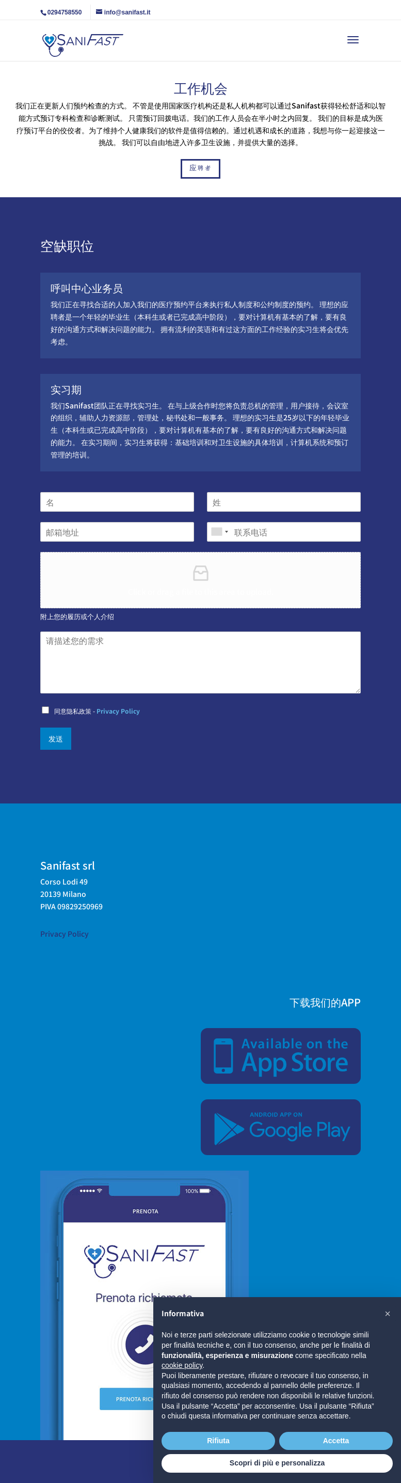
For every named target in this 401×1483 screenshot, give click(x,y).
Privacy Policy (118, 710)
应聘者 (200, 168)
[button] (387, 1313)
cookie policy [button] (182, 1365)
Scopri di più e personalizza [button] (277, 1463)
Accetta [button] (336, 1441)
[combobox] (219, 532)
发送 (56, 738)
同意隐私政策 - (97, 710)
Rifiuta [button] (218, 1441)
